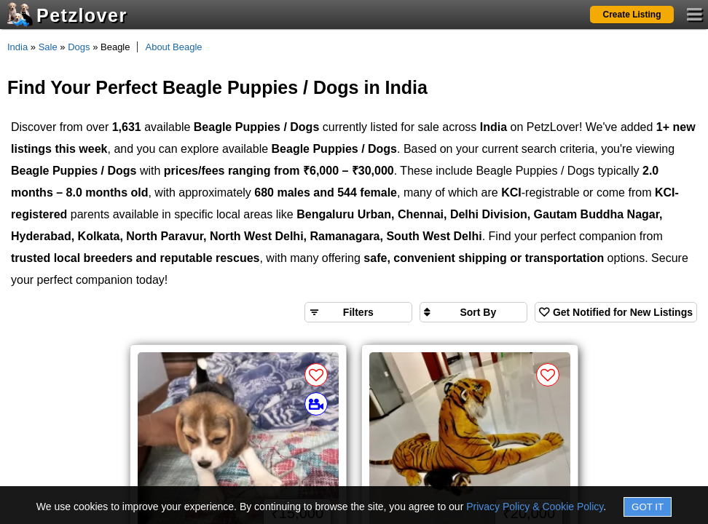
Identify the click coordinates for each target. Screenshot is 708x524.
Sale (48, 46)
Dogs (79, 46)
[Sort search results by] (473, 312)
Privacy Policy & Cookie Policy (534, 506)
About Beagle (173, 46)
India (17, 46)
